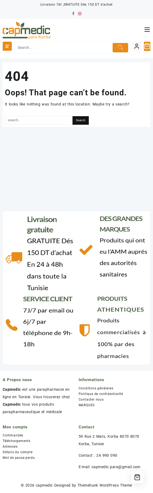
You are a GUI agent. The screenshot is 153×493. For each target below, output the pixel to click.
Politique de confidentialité (101, 394)
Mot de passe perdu (19, 458)
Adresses (10, 446)
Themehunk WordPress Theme (105, 485)
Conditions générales (96, 388)
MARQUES (87, 405)
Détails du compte (18, 452)
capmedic (44, 485)
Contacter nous (91, 399)
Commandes (13, 435)
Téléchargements (16, 441)
